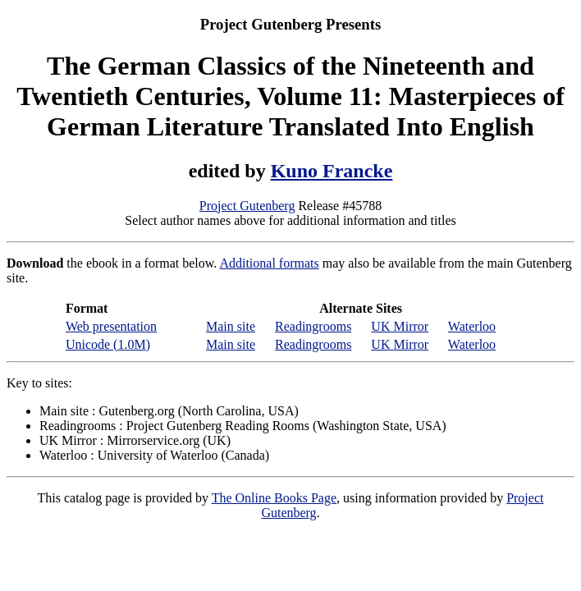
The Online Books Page (274, 498)
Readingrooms (313, 326)
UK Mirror (399, 326)
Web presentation (111, 326)
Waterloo (472, 326)
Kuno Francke (332, 170)
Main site (230, 326)
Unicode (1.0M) (108, 344)
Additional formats (268, 263)
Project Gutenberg (247, 206)
